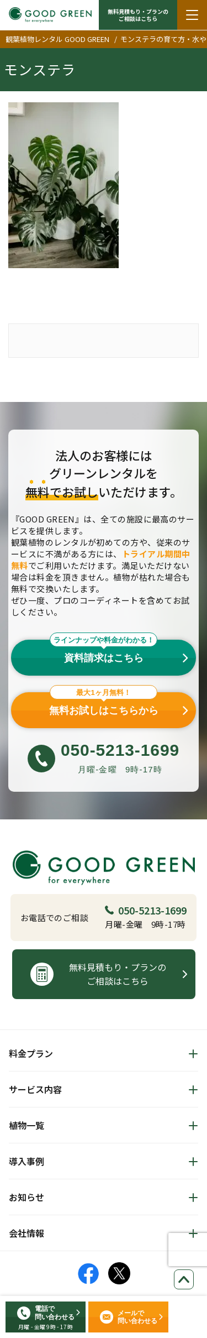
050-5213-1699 (146, 910)
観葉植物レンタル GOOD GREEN (57, 39)
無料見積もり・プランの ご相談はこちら (138, 15)
